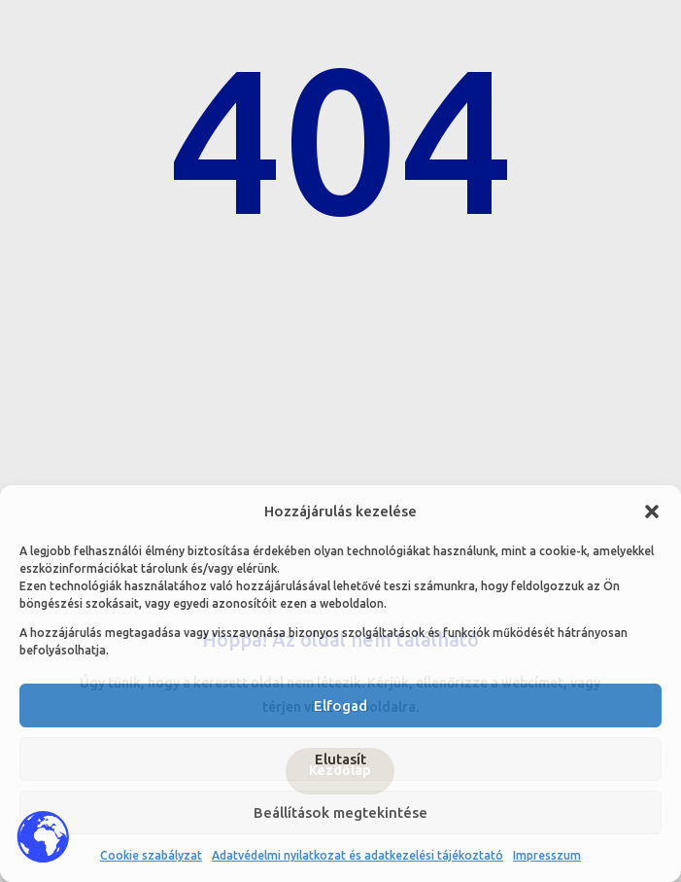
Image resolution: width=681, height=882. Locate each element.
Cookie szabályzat (151, 855)
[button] (652, 511)
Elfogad (340, 705)
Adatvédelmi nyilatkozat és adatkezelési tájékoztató (357, 855)
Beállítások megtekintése (340, 812)
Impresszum (547, 855)
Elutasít (340, 759)
